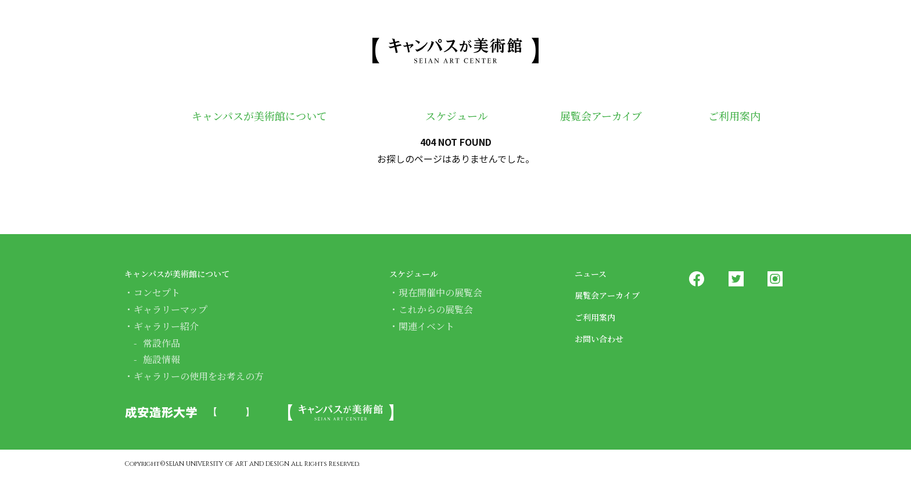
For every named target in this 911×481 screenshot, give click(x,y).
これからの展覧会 (436, 309)
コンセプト (157, 292)
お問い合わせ (606, 337)
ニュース (595, 272)
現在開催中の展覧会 (440, 292)
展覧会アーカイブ (588, 117)
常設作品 (161, 343)
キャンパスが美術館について (249, 117)
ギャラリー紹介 (166, 326)
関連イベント (426, 326)
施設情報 (161, 359)
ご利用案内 (728, 117)
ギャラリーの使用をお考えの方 (199, 376)
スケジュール (439, 117)
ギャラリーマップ (170, 309)
